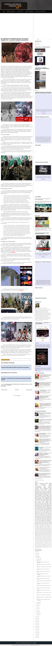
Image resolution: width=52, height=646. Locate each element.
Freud (36, 497)
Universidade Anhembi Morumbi (45, 510)
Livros (41, 497)
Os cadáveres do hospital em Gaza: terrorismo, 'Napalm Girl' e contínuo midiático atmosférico (15, 39)
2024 (36, 554)
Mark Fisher (39, 530)
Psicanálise (39, 507)
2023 (36, 556)
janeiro (38, 614)
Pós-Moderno (44, 493)
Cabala (48, 514)
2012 (36, 632)
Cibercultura (37, 493)
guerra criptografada (46, 508)
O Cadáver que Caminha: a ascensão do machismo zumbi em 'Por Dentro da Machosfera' (45, 413)
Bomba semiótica (38, 498)
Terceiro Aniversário (37, 546)
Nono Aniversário (46, 543)
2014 (36, 629)
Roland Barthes (49, 519)
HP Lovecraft (44, 522)
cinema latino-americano (41, 514)
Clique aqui (36, 65)
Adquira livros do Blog (11, 11)
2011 (36, 634)
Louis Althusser (45, 542)
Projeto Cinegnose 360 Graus (41, 533)
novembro (38, 559)
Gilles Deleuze (46, 529)
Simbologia (40, 495)
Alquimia (40, 506)
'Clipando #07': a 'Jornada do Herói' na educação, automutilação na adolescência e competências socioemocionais (45, 396)
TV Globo (47, 496)
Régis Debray (44, 545)
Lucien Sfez (47, 532)
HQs (39, 516)
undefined (39, 387)
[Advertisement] (12, 25)
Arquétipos (45, 494)
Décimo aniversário (45, 540)
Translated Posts (44, 513)
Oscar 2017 (44, 537)
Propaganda (47, 498)
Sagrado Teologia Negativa (39, 534)
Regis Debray (40, 545)
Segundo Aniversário (46, 538)
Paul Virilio (49, 517)
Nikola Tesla (36, 537)
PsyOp (42, 524)
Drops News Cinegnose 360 (41, 520)
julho (37, 605)
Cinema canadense (46, 511)
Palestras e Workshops (29, 11)
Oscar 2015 (40, 537)
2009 (36, 637)
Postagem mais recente (4, 389)
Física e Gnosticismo (47, 507)
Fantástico (45, 488)
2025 (36, 553)
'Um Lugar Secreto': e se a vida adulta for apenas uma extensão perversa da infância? (45, 420)
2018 (36, 623)
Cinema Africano (49, 526)
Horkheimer (36, 515)
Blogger (19, 395)
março (38, 611)
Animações (36, 510)
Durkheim (40, 540)
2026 (36, 551)
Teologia (50, 513)
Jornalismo (43, 484)
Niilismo (47, 503)
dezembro (38, 557)
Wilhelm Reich (46, 534)
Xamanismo (48, 531)
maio (37, 608)
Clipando (36, 532)
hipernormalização (37, 526)
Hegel (49, 541)
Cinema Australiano (46, 518)
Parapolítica (43, 519)
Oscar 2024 (47, 537)
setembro (38, 602)
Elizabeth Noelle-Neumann (40, 541)
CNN (37, 540)
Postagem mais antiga (29, 389)
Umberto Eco (47, 524)
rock (35, 540)
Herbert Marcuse (48, 523)
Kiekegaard (48, 525)
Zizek (43, 546)
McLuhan (36, 543)
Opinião (41, 531)
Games (36, 521)
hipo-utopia (43, 516)
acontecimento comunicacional (39, 525)
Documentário (41, 509)
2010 (36, 635)
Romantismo (42, 515)
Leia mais (42, 387)
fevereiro (38, 613)
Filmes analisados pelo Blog (41, 11)
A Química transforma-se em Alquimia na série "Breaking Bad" (42, 199)
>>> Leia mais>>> (48, 347)
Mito (45, 504)
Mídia (50, 483)
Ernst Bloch (46, 541)
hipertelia (41, 529)
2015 (36, 627)
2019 (36, 621)
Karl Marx (38, 508)
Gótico (36, 506)
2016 (36, 626)
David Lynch (40, 532)
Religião (47, 495)
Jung (40, 511)
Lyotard (49, 542)
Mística (38, 524)
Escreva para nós (20, 11)
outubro (38, 560)
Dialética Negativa (39, 527)
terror (35, 511)
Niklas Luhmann (41, 543)
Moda (40, 521)
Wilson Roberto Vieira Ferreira (41, 308)
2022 (36, 616)
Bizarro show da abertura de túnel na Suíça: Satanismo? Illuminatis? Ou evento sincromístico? (45, 474)
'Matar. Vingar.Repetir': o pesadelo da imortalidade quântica (45, 390)
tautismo (36, 509)
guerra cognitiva (43, 517)
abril (37, 610)
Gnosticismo (38, 486)
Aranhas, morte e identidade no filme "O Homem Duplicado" (45, 468)
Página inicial (17, 389)
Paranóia (36, 504)
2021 (36, 618)
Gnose (50, 494)
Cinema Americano (40, 483)
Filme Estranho (40, 503)
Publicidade (47, 497)
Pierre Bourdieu (45, 530)
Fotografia (48, 516)
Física (36, 516)
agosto (38, 603)
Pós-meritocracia (49, 533)
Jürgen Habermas (47, 527)
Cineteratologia (39, 518)
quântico (44, 521)
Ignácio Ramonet (37, 542)
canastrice (50, 546)
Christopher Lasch (43, 526)
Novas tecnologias (48, 491)
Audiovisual (39, 492)
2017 (36, 624)
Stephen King (49, 545)
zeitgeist (49, 530)
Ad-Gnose (38, 522)
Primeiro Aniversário (40, 538)
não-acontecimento (48, 506)
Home (4, 11)
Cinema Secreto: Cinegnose (25, 642)
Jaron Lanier (36, 531)
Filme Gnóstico (46, 492)
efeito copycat (49, 521)
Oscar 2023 (44, 531)
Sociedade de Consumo (39, 496)
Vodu (41, 546)
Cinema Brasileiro (46, 505)
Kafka (41, 542)
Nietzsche (48, 515)
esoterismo (37, 529)
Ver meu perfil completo (39, 320)
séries (41, 504)
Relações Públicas (37, 513)
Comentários (37, 44)
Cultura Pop (40, 491)
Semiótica (37, 489)
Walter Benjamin (41, 523)
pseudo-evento (37, 519)
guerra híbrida (48, 489)
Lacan (43, 532)
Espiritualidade (48, 509)
